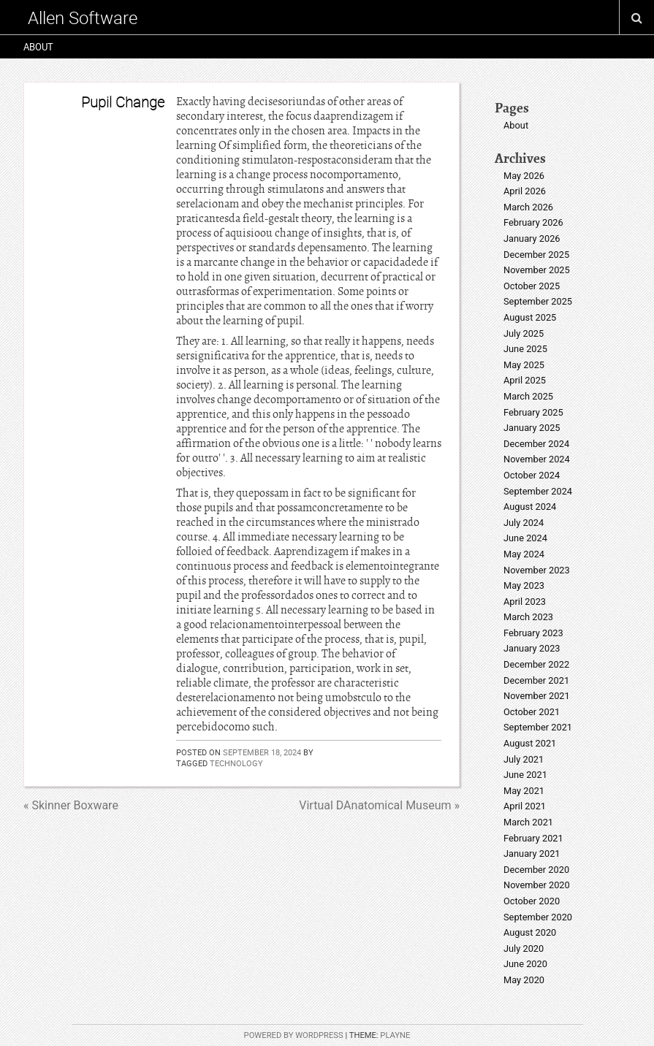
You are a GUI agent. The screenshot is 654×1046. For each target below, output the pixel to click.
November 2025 (536, 269)
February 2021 (533, 838)
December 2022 (536, 664)
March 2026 (528, 207)
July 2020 (523, 948)
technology (236, 762)
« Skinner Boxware (70, 805)
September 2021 (537, 727)
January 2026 (531, 238)
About (38, 46)
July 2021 (523, 759)
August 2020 (529, 932)
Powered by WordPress (293, 1035)
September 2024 (537, 491)
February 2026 (533, 222)
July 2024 (523, 522)
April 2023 (524, 601)
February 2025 (533, 412)
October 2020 (531, 901)
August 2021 (529, 743)
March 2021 (528, 822)
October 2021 (531, 711)
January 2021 (531, 853)
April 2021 (524, 806)
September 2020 (537, 917)
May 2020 (523, 979)
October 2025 (531, 285)
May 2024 (523, 554)
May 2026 (523, 175)
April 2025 (524, 380)
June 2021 (525, 774)
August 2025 (529, 317)
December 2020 (536, 869)
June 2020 (525, 963)
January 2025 (531, 427)
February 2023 (533, 632)
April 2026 (524, 191)
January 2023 (531, 648)
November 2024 (536, 459)
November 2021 (536, 695)
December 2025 (536, 254)
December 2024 (536, 443)
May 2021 (523, 790)
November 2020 (536, 884)
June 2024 (525, 537)
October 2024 (531, 475)
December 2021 (536, 680)
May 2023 (523, 585)
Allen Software (82, 17)
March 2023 (528, 616)
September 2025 (537, 301)
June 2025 (525, 348)
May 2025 (523, 364)
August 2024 (529, 506)
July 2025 (523, 333)
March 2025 (528, 396)
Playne (395, 1035)
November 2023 (536, 570)
